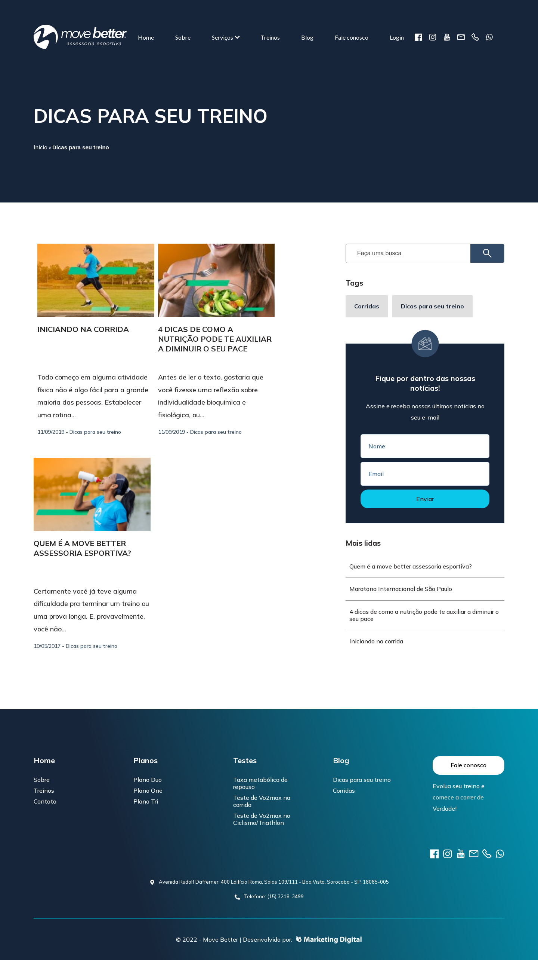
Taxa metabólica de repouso (260, 783)
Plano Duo (147, 779)
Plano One (148, 790)
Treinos (270, 37)
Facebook (418, 37)
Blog (307, 37)
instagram (432, 37)
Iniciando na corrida (83, 329)
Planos (145, 760)
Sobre (183, 37)
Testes (245, 760)
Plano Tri (145, 801)
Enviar (425, 499)
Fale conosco (351, 37)
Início (40, 147)
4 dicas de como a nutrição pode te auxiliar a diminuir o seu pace (215, 338)
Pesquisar (481, 253)
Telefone (475, 37)
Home (146, 37)
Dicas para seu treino (432, 306)
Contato (45, 801)
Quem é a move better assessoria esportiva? (82, 548)
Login (397, 37)
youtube (447, 37)
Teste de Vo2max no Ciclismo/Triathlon (261, 819)
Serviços (222, 37)
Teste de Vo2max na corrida (261, 801)
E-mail (461, 37)
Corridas (366, 306)
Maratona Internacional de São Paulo (400, 588)
